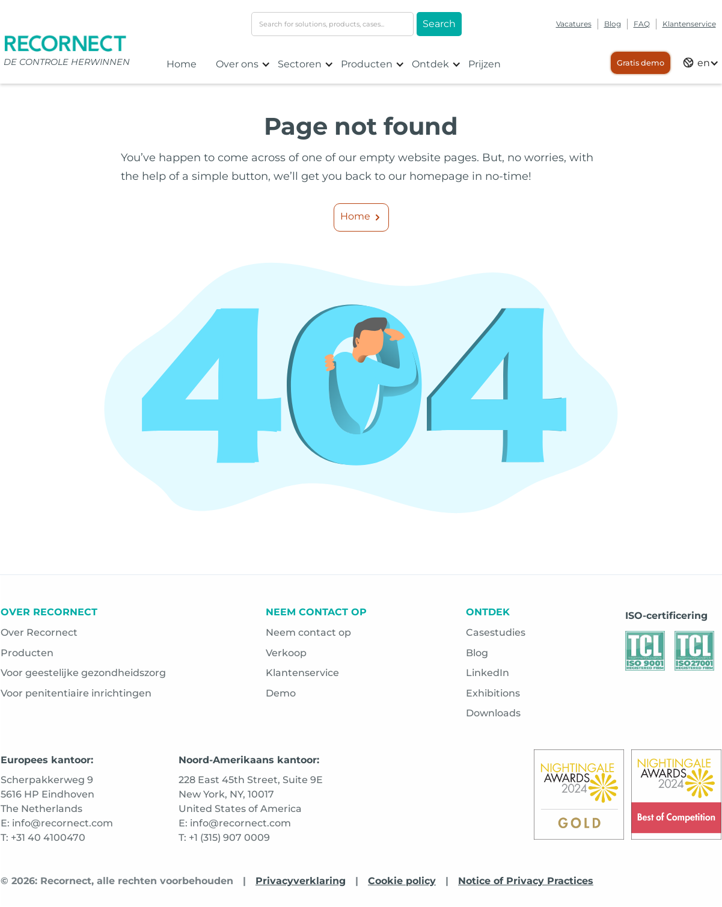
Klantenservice (689, 23)
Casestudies (495, 632)
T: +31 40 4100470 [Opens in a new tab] (43, 837)
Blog (612, 23)
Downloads (493, 713)
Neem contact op (308, 632)
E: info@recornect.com (235, 823)
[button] (243, 64)
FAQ (642, 23)
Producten (27, 653)
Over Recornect (39, 632)
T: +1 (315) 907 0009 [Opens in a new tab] (224, 837)
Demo (281, 693)
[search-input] (332, 24)
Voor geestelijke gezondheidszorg (83, 672)
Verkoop (286, 653)
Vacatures (574, 23)
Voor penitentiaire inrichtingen (76, 693)
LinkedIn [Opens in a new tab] (487, 672)
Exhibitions (493, 693)
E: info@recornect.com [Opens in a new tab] (57, 823)
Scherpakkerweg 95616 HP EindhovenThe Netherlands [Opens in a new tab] (47, 794)
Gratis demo (640, 62)
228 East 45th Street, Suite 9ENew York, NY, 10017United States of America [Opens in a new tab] (251, 794)
